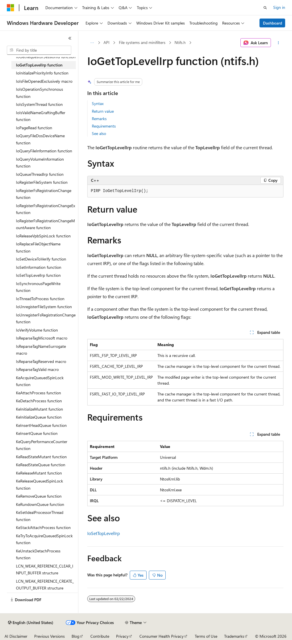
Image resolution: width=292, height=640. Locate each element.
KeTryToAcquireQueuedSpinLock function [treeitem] (44, 539)
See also (99, 133)
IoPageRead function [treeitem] (34, 127)
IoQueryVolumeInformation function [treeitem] (40, 162)
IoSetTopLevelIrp (103, 533)
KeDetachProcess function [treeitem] (39, 400)
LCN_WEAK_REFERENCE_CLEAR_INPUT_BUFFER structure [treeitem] (44, 569)
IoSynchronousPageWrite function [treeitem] (38, 287)
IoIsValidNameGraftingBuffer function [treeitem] (40, 116)
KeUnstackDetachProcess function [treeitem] (38, 554)
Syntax (98, 103)
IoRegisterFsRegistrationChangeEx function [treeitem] (45, 209)
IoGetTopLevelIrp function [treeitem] (39, 65)
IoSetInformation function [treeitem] (38, 267)
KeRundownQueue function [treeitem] (40, 504)
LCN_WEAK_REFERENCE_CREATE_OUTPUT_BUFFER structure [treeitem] (45, 584)
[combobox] (39, 50)
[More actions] (278, 42)
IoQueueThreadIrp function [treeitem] (40, 174)
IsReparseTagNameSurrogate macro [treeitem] (41, 350)
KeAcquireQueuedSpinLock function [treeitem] (40, 381)
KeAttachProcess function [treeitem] (38, 392)
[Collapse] (70, 38)
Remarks (99, 118)
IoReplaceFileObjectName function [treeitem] (38, 247)
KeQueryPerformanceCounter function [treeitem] (41, 445)
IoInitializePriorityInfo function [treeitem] (42, 73)
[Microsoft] (10, 7)
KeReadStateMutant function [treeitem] (41, 456)
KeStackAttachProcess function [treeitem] (43, 527)
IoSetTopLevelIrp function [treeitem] (38, 275)
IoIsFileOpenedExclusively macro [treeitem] (44, 81)
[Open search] (265, 8)
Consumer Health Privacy (161, 636)
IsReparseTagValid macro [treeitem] (37, 369)
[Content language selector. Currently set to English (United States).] (31, 622)
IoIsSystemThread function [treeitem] (39, 104)
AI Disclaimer (16, 636)
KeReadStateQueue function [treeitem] (40, 464)
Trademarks (234, 636)
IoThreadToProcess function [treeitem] (40, 298)
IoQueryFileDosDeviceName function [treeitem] (40, 139)
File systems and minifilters (142, 42)
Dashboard (272, 23)
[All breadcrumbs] (92, 42)
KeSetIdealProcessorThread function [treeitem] (39, 516)
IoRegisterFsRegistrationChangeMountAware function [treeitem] (45, 224)
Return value (103, 111)
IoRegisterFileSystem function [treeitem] (42, 182)
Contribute (99, 636)
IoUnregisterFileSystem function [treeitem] (44, 306)
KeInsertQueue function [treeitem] (37, 433)
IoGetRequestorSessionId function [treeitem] (46, 56)
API (107, 42)
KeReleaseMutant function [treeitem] (39, 473)
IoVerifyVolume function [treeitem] (37, 330)
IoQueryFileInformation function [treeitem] (44, 151)
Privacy (122, 636)
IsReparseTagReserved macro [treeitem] (41, 361)
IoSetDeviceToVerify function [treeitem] (41, 259)
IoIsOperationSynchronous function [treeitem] (39, 92)
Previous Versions (49, 636)
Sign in (279, 7)
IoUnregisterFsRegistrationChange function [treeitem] (46, 318)
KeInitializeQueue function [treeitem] (39, 417)
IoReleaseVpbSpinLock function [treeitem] (43, 236)
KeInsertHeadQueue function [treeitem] (41, 425)
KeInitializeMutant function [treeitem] (39, 409)
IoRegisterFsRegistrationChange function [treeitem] (43, 194)
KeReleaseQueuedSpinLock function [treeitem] (39, 484)
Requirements (104, 126)
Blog (75, 636)
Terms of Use (206, 636)
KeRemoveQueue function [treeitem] (39, 496)
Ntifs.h (180, 42)
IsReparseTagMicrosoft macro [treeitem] (41, 338)
